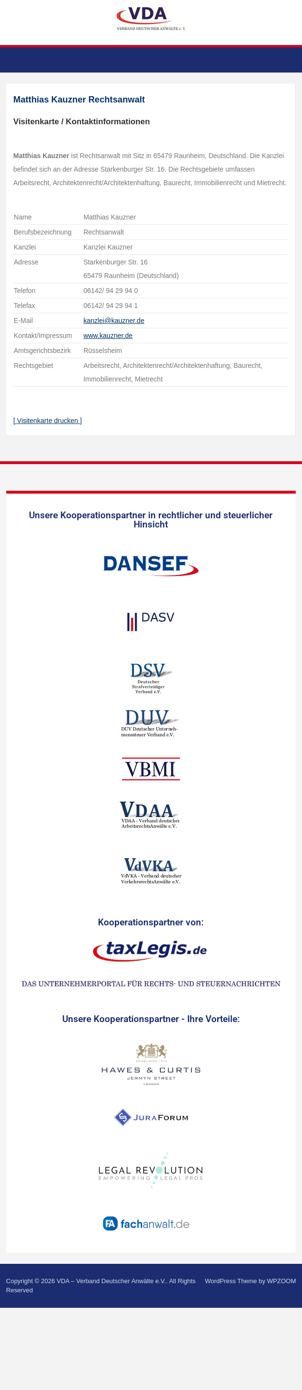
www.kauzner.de (108, 335)
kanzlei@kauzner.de (113, 320)
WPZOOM (281, 1281)
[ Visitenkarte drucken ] (48, 420)
